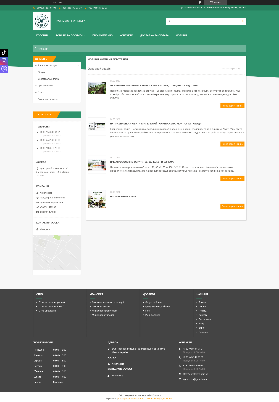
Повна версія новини (232, 106)
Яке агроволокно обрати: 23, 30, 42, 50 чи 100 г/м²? (142, 162)
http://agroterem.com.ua (52, 197)
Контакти (126, 35)
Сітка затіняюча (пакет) (51, 306)
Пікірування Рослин (123, 196)
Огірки (202, 306)
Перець (203, 310)
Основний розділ (99, 68)
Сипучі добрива (153, 302)
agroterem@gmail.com (52, 202)
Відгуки (41, 72)
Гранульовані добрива (157, 306)
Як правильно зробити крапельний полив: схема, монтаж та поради (155, 123)
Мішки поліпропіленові (104, 310)
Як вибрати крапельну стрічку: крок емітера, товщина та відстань (154, 85)
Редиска (203, 332)
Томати (203, 302)
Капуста (203, 315)
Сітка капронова (101, 306)
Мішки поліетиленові (103, 315)
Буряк (202, 327)
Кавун (202, 323)
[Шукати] (242, 21)
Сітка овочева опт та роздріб (108, 302)
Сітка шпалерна (47, 310)
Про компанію (102, 35)
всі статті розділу (231, 68)
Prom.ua (156, 395)
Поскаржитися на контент (131, 398)
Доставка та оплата (154, 35)
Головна (42, 35)
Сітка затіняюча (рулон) (52, 302)
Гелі (147, 310)
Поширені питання (47, 99)
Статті (41, 92)
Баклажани (205, 319)
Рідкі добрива (152, 315)
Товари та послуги (69, 35)
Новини (181, 35)
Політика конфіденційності (159, 398)
